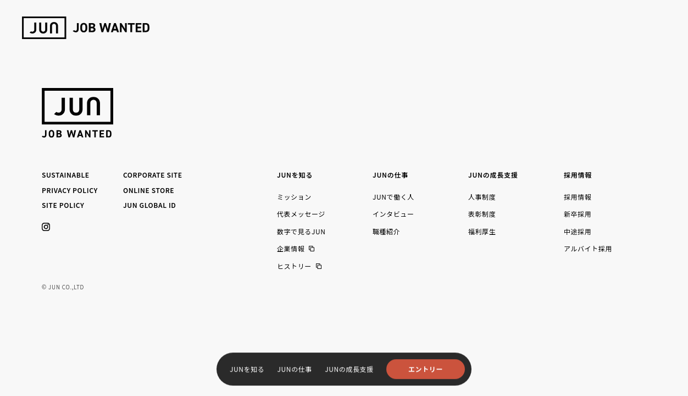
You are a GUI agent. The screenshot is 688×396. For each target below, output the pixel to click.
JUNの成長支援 (349, 368)
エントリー (425, 368)
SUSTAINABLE (66, 174)
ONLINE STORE (148, 190)
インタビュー (393, 213)
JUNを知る (247, 368)
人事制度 (482, 196)
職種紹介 (386, 231)
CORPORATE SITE (152, 174)
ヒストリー (294, 266)
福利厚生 (482, 231)
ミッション (294, 196)
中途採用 (577, 231)
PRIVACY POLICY (70, 190)
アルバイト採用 (588, 248)
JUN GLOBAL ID (149, 205)
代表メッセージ (301, 213)
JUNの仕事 (295, 368)
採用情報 (577, 196)
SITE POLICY (63, 205)
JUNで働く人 (393, 196)
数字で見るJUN (301, 231)
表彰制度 (482, 213)
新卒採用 (577, 213)
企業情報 (290, 248)
